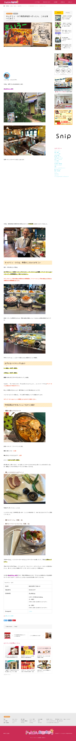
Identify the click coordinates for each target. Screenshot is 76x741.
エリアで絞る (37, 2)
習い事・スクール (49, 719)
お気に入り (70, 2)
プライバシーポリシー (33, 737)
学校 (4, 719)
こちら (30, 611)
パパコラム (31, 722)
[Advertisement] (28, 59)
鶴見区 (16, 626)
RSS (8, 733)
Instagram (7, 733)
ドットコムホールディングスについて (53, 722)
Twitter (4, 733)
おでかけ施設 (40, 719)
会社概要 (55, 2)
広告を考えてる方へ (47, 2)
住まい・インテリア (67, 719)
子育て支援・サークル (58, 719)
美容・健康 (22, 719)
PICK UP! (59, 12)
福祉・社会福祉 (6, 722)
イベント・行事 (31, 719)
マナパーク (40, 722)
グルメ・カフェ (9, 13)
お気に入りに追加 (9, 615)
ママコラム (68, 12)
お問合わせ (63, 2)
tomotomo (10, 626)
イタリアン (15, 13)
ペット (13, 722)
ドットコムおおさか (62, 733)
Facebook (5, 733)
